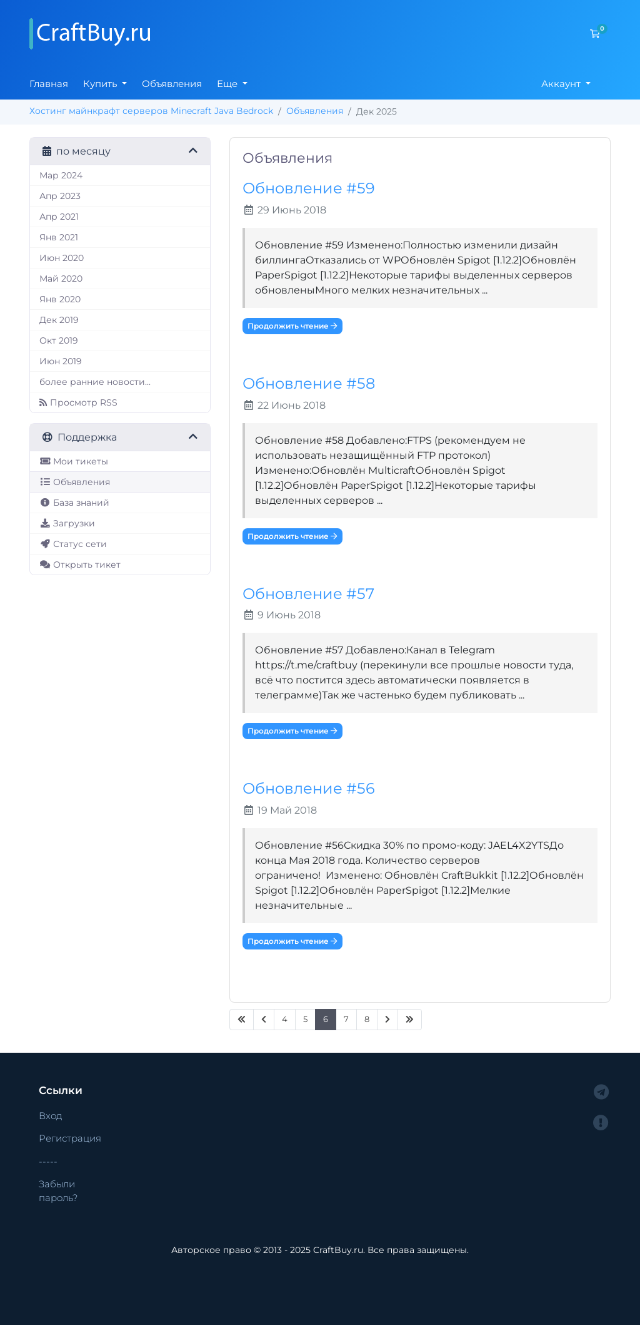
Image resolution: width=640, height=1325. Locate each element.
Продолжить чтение (293, 325)
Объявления (172, 84)
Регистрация (70, 1138)
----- (48, 1161)
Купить (101, 84)
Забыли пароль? (58, 1191)
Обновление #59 (308, 188)
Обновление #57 (308, 594)
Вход (50, 1116)
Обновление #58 (308, 383)
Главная (48, 84)
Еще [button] (228, 84)
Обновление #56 (308, 788)
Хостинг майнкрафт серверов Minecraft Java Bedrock (151, 110)
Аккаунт (562, 84)
